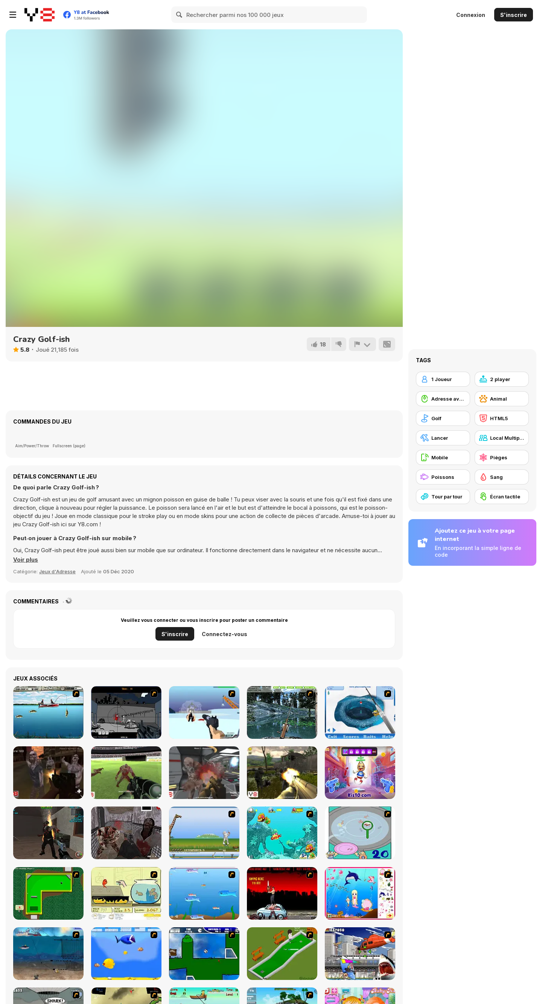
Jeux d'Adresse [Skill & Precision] (57, 571)
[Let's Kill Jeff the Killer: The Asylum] (126, 833)
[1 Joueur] (443, 379)
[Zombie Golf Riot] (282, 893)
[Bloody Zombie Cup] (126, 772)
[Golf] (443, 418)
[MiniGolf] (282, 953)
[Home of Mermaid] (360, 893)
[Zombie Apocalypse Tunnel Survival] (48, 833)
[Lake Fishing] (282, 712)
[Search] (179, 14)
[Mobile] (443, 457)
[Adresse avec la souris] (443, 398)
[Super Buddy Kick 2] (360, 772)
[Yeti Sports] (204, 833)
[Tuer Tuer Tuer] (126, 712)
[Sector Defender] (282, 772)
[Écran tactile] (502, 496)
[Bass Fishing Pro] (48, 712)
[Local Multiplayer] (502, 437)
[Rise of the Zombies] (48, 772)
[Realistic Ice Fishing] (360, 712)
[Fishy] (204, 893)
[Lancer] (443, 437)
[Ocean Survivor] (48, 953)
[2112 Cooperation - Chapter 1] (204, 712)
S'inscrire (513, 15)
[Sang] (502, 477)
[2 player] (502, 379)
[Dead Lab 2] (204, 772)
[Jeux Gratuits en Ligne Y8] (39, 14)
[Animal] (502, 398)
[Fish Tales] (282, 833)
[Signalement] (362, 344)
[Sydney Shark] (360, 953)
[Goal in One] (204, 953)
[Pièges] (502, 457)
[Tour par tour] (443, 496)
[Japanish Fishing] (360, 833)
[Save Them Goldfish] (126, 893)
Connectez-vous (224, 634)
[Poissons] (443, 477)
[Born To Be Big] (126, 953)
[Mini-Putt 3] (48, 893)
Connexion (470, 15)
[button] (25, 560)
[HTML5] (502, 418)
